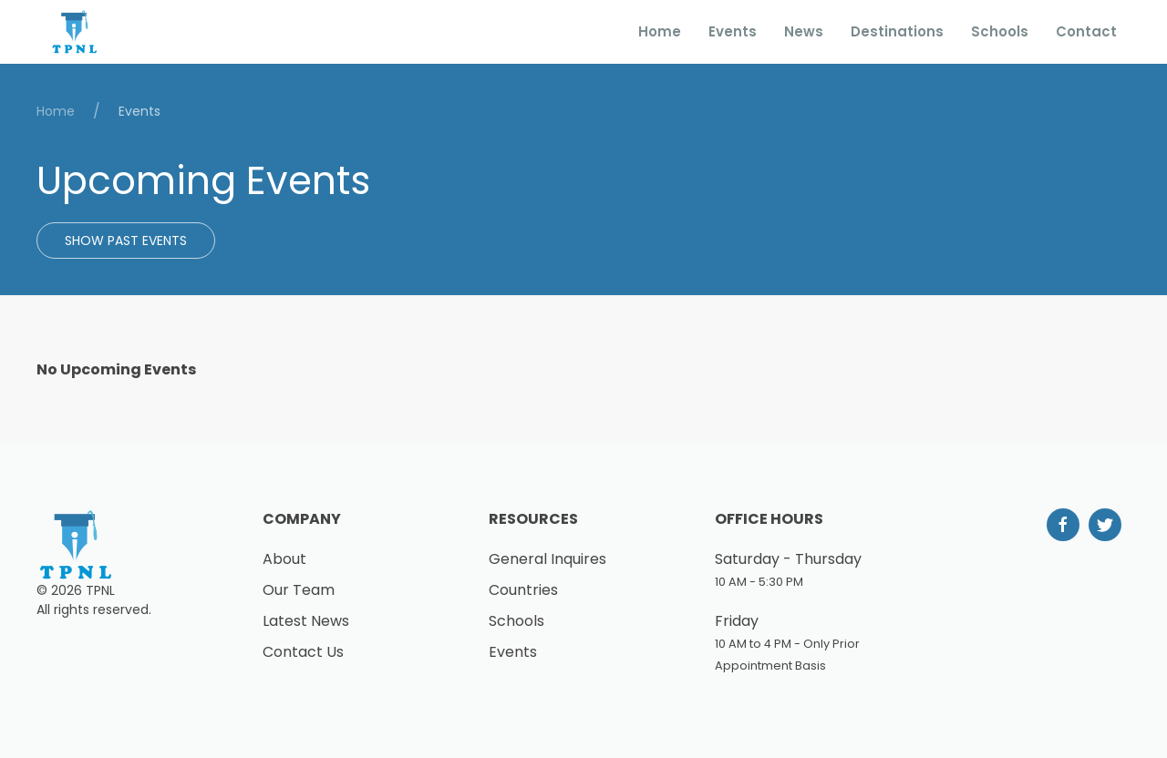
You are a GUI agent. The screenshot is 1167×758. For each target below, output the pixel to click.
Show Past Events (126, 240)
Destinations (897, 31)
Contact (1086, 31)
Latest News (306, 620)
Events (732, 31)
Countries (523, 589)
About (284, 558)
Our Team (299, 589)
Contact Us (303, 651)
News (803, 31)
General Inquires (547, 558)
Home (659, 31)
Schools (999, 31)
